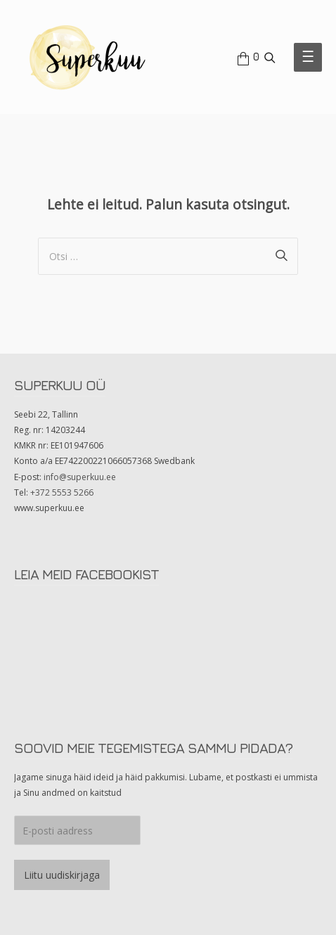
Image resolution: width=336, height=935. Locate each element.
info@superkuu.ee (80, 477)
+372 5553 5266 (61, 492)
